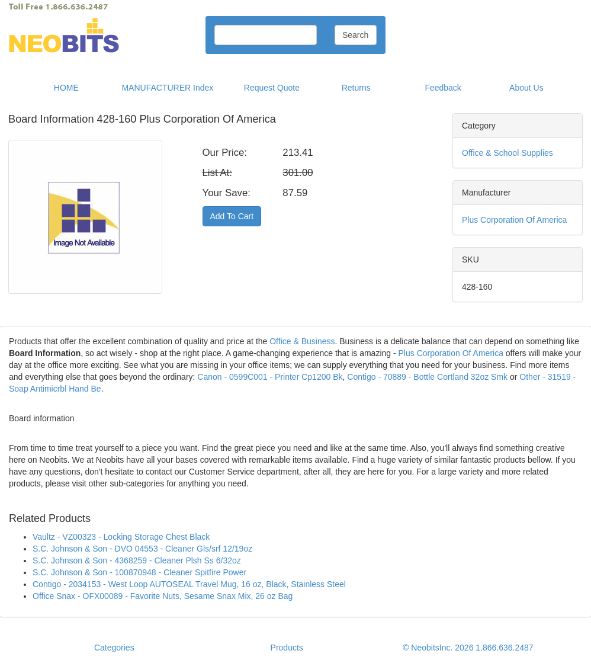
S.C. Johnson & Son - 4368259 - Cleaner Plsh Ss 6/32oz (137, 560)
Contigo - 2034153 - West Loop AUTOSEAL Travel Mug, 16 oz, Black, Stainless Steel (189, 584)
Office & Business (302, 341)
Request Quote (272, 87)
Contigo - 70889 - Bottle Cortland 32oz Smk (427, 377)
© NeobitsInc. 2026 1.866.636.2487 (468, 647)
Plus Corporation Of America (514, 220)
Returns (356, 87)
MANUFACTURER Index (167, 87)
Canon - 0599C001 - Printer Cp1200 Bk (269, 377)
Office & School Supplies (507, 153)
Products (287, 647)
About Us (526, 87)
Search (355, 35)
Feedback (443, 87)
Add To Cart (232, 216)
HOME (66, 87)
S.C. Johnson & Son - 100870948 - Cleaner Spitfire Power (139, 572)
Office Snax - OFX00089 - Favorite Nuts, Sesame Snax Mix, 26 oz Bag (163, 596)
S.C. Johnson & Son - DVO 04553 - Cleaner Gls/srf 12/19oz (142, 548)
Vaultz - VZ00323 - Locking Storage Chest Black (121, 537)
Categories (114, 647)
